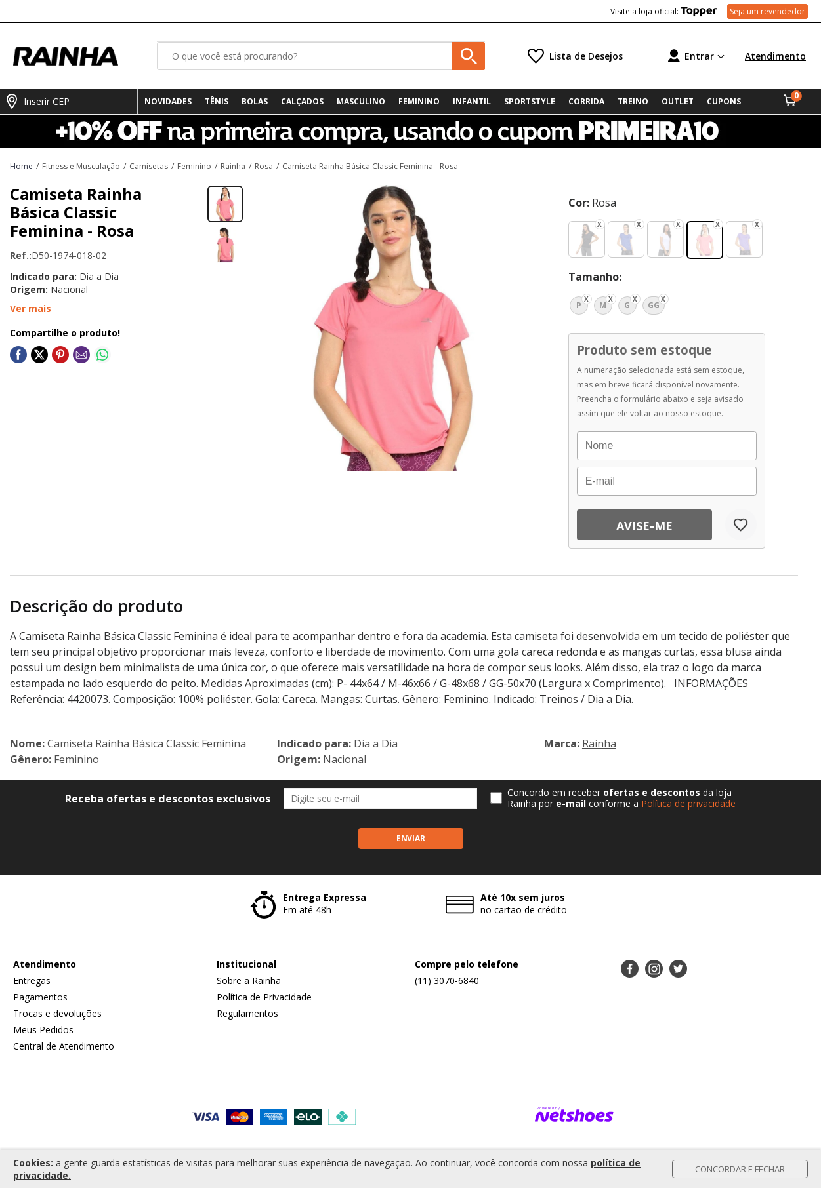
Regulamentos (247, 1013)
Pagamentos (40, 997)
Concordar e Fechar (740, 1169)
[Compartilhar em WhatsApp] (102, 355)
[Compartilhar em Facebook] (18, 355)
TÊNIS (216, 101)
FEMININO (419, 101)
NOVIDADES (168, 101)
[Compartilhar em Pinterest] (60, 355)
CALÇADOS (302, 101)
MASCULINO (361, 101)
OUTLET (678, 101)
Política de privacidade (688, 803)
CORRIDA (586, 101)
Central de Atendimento (63, 1046)
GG (654, 305)
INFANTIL (472, 101)
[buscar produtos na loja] (468, 56)
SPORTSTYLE (529, 101)
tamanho (593, 276)
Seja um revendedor (767, 11)
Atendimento (775, 56)
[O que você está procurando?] (321, 56)
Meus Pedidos (43, 1029)
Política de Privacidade (264, 997)
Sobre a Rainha (249, 980)
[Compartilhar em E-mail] (81, 355)
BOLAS (255, 101)
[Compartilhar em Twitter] (39, 355)
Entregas (32, 980)
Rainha (599, 743)
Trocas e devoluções (57, 1013)
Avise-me (644, 526)
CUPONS (724, 101)
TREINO (633, 101)
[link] (18, 355)
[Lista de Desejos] (575, 56)
